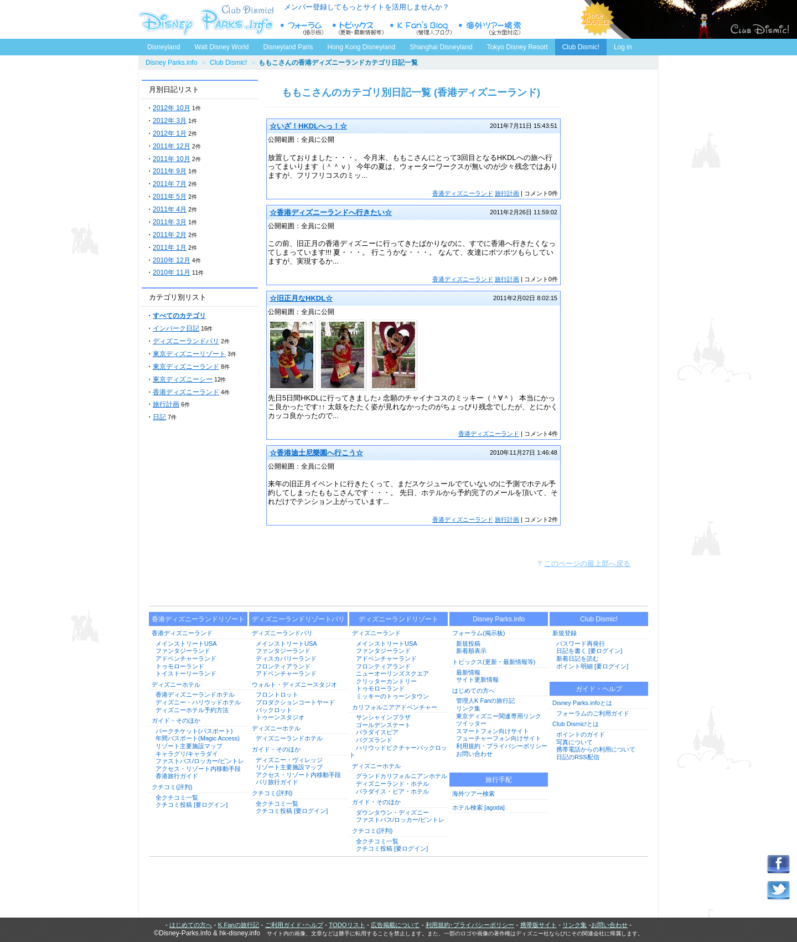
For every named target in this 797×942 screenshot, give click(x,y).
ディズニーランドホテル (289, 738)
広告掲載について (395, 925)
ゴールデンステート (383, 725)
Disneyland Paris (288, 47)
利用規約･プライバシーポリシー (470, 925)
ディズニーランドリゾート (398, 619)
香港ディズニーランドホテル (195, 694)
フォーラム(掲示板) (478, 633)
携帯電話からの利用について (595, 749)
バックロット (274, 710)
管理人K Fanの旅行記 (485, 700)
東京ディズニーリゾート (189, 354)
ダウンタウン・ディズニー (392, 812)
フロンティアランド (283, 666)
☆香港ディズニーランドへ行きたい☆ (331, 212)
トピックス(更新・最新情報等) (493, 661)
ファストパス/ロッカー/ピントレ (200, 761)
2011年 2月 (170, 235)
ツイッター (471, 723)
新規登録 (564, 633)
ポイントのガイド (580, 734)
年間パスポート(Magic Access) (198, 738)
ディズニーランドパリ (186, 341)
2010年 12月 (171, 260)
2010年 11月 (171, 272)
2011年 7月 (170, 184)
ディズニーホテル (176, 684)
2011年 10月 (171, 159)
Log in (623, 47)
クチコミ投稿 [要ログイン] (191, 804)
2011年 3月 (170, 222)
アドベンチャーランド (186, 658)
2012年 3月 (170, 121)
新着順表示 (471, 650)
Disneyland (163, 47)
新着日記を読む (577, 658)
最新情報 (468, 672)
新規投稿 (468, 643)
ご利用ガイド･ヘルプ (294, 925)
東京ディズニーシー (183, 379)
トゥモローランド (180, 666)
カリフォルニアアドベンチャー (394, 707)
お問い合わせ (474, 753)
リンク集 (468, 708)
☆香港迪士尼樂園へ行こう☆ (316, 453)
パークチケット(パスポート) (194, 731)
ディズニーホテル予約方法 (192, 710)
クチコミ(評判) (172, 787)
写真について (574, 742)
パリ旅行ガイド (277, 782)
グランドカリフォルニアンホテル (401, 776)
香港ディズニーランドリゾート (198, 619)
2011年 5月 (170, 196)
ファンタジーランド (183, 650)
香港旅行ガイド (177, 776)
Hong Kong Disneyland (361, 47)
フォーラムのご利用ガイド (592, 713)
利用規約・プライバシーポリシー (501, 746)
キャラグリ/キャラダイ (187, 753)
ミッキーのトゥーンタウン (392, 696)
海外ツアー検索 (473, 793)
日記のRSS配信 (577, 757)
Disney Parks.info (171, 62)
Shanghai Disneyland (441, 47)
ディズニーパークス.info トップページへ (205, 19)
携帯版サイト (538, 925)
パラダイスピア (377, 732)
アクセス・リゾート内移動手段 (198, 768)
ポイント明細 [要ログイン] (592, 666)
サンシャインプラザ (383, 717)
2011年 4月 (170, 209)
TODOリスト (347, 925)
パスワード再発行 (580, 643)
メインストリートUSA (186, 643)
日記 (159, 417)
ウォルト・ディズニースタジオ (294, 684)
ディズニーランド (376, 633)
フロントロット (277, 694)
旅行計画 (166, 404)
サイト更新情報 (477, 679)
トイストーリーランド (186, 673)
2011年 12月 (171, 146)
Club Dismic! (580, 47)
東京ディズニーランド (186, 366)
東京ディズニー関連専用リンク (498, 716)
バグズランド (374, 740)
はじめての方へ (473, 690)
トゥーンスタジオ (280, 717)
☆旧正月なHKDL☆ (301, 298)
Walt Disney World (221, 45)
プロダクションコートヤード (295, 702)
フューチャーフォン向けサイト (498, 738)
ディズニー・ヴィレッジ (289, 759)
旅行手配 (498, 780)
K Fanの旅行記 (238, 925)
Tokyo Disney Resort (517, 47)
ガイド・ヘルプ (599, 689)
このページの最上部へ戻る (587, 563)
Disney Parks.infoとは (582, 702)
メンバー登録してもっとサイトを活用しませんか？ (366, 7)
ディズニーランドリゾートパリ (298, 619)
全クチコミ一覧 (177, 797)
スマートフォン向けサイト (492, 731)
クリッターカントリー (386, 681)
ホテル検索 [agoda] (478, 807)
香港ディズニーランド (186, 392)
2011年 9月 (170, 171)
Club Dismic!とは (575, 723)
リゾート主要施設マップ (189, 746)
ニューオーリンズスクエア (392, 673)
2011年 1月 (170, 247)
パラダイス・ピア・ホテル (392, 791)
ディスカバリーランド (286, 658)
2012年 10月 (171, 108)
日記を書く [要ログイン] (589, 650)
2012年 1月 (170, 133)
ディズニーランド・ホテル (392, 783)
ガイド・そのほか (176, 720)
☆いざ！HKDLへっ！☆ (308, 126)
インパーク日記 (176, 328)
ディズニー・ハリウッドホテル (198, 702)
